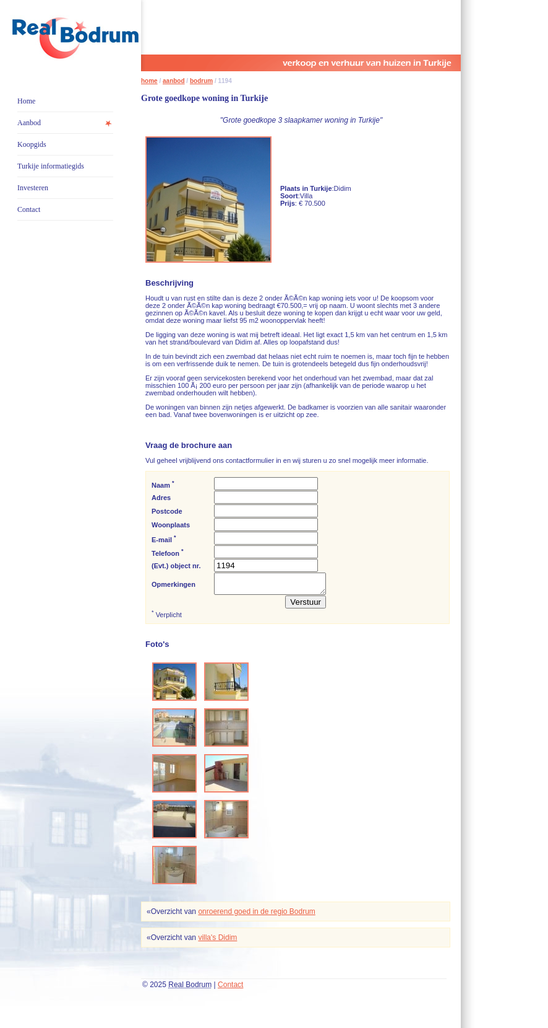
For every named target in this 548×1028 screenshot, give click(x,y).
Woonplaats (171, 525)
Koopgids (31, 144)
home (149, 80)
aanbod (174, 80)
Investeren (32, 187)
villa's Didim (217, 941)
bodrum (201, 80)
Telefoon (168, 552)
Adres (161, 497)
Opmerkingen (173, 586)
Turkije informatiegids (50, 166)
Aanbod (29, 122)
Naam (163, 484)
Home (26, 101)
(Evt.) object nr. (176, 565)
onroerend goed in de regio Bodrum (256, 915)
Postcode (167, 511)
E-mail (164, 538)
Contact (28, 209)
